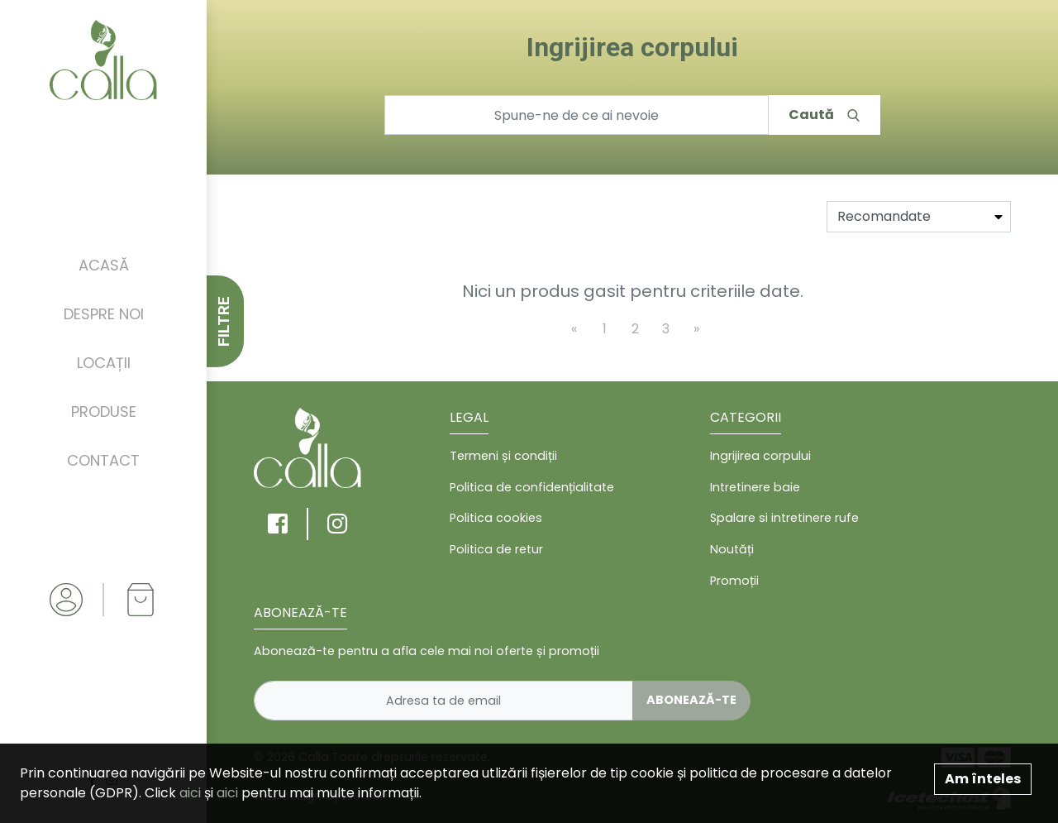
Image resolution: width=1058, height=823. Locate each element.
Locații (104, 362)
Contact (103, 460)
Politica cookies (496, 518)
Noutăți (732, 549)
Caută (824, 114)
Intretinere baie (755, 487)
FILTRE (223, 321)
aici (190, 792)
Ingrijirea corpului (760, 455)
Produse (103, 411)
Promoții (734, 580)
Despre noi (104, 314)
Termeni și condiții (503, 455)
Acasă (104, 265)
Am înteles (983, 778)
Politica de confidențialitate (532, 487)
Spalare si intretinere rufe (784, 518)
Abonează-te (691, 699)
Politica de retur (496, 549)
